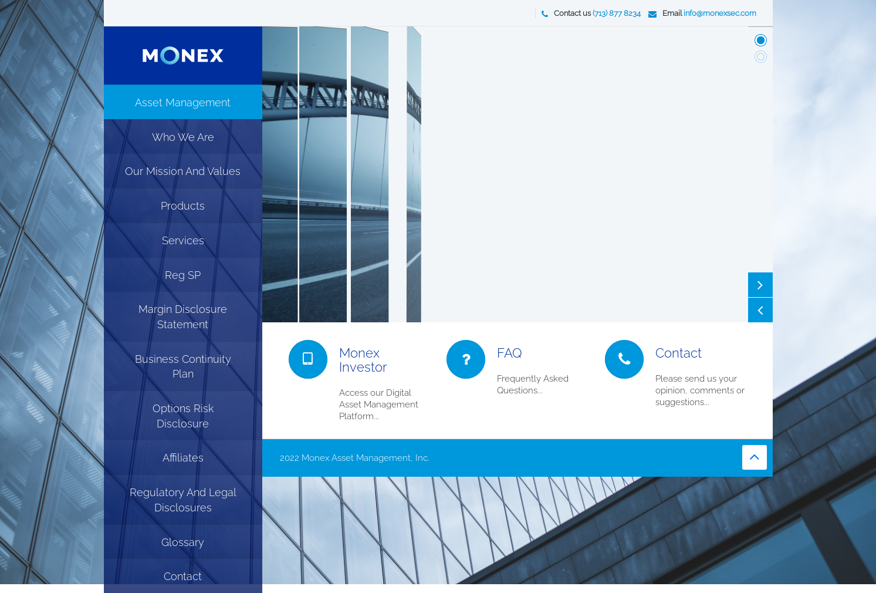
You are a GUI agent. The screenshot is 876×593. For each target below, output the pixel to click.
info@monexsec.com (720, 13)
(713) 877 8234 (617, 13)
